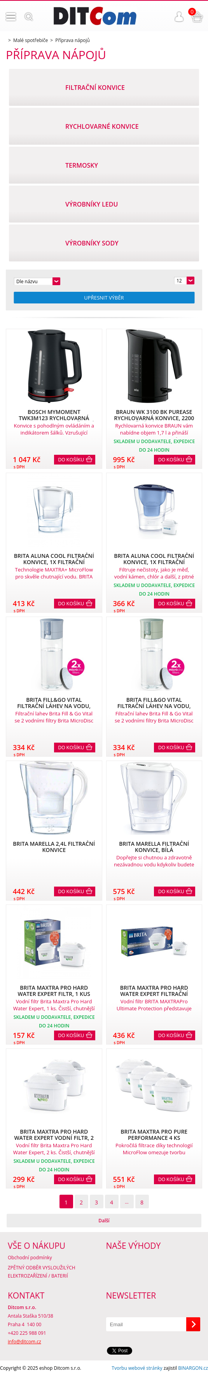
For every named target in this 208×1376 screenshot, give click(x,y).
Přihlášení (179, 17)
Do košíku (71, 460)
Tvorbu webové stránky (137, 1368)
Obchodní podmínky (30, 1257)
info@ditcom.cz (24, 1341)
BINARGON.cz (193, 1368)
